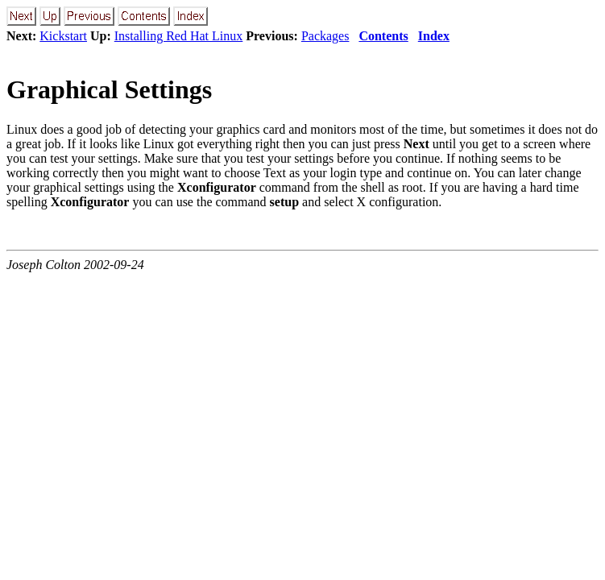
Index (434, 36)
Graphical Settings (109, 89)
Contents (383, 36)
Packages (325, 36)
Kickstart (63, 36)
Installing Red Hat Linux (178, 36)
